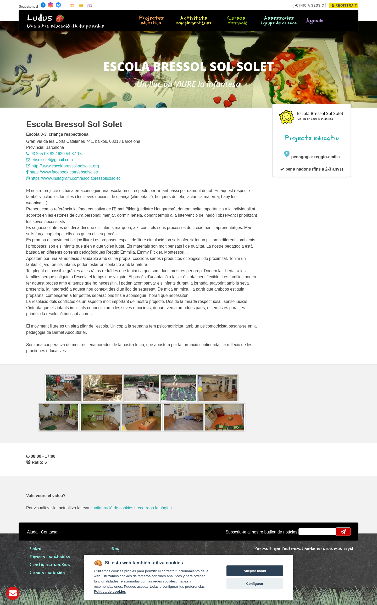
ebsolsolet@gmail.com (49, 159)
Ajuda (32, 532)
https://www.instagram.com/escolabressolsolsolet (73, 178)
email (306, 532)
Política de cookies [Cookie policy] (110, 591)
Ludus (40, 18)
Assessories (279, 21)
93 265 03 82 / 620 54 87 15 (54, 153)
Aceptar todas (254, 571)
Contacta (49, 532)
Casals (47, 573)
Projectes (151, 21)
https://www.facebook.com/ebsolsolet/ (62, 172)
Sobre (35, 549)
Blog (115, 549)
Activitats (194, 21)
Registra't (344, 5)
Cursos (236, 21)
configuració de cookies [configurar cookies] (111, 508)
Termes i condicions (50, 557)
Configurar (254, 584)
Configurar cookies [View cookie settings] (50, 565)
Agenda (315, 20)
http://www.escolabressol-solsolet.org (62, 166)
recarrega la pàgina (154, 508)
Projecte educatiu (311, 138)
